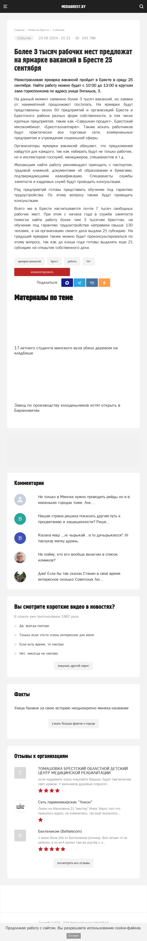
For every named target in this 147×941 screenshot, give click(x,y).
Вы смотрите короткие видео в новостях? (64, 606)
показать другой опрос (73, 665)
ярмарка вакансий (29, 261)
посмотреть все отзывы (73, 863)
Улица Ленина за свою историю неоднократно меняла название (71, 708)
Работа (72, 261)
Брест (54, 261)
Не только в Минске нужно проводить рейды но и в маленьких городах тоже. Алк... (84, 499)
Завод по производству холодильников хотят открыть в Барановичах (67, 408)
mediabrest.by (74, 6)
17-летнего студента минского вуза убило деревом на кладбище (66, 350)
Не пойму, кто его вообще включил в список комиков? (78, 557)
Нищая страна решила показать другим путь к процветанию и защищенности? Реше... (79, 519)
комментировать (42, 272)
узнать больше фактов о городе (73, 723)
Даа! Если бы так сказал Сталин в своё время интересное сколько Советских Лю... (79, 576)
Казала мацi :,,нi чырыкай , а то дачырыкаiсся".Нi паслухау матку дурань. (83, 538)
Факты (22, 694)
